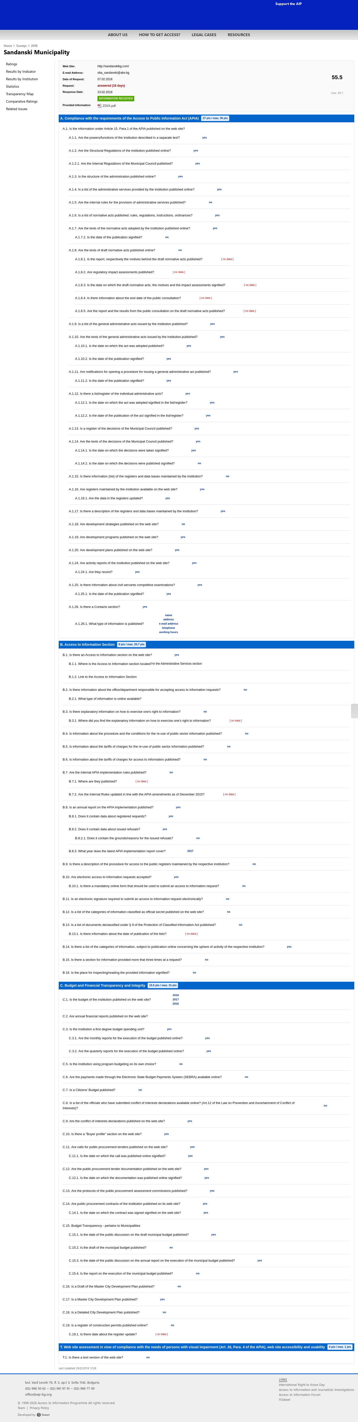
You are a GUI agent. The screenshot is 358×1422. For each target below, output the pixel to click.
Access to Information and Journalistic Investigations (316, 1389)
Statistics (12, 86)
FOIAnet (284, 1399)
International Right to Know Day (302, 1384)
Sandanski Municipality (37, 52)
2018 (34, 46)
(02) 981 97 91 (60, 1388)
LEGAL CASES (204, 34)
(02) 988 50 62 (35, 1388)
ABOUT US (118, 34)
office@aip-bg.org (38, 1394)
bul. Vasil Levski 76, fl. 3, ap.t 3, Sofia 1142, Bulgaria (62, 1382)
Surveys (21, 46)
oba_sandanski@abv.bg (113, 72)
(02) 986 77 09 (84, 1388)
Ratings (11, 64)
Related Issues (16, 108)
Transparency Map (20, 93)
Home (8, 46)
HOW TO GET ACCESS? (159, 34)
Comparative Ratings (22, 101)
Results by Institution (22, 78)
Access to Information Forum (299, 1394)
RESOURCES (239, 34)
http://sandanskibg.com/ (113, 66)
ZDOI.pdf (109, 106)
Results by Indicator (21, 71)
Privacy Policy (39, 1408)
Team (21, 1408)
